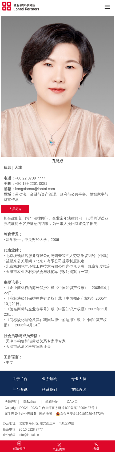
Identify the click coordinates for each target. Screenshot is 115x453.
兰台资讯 (20, 389)
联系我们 (49, 389)
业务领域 (49, 379)
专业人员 (78, 379)
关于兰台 (20, 379)
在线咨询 (78, 389)
